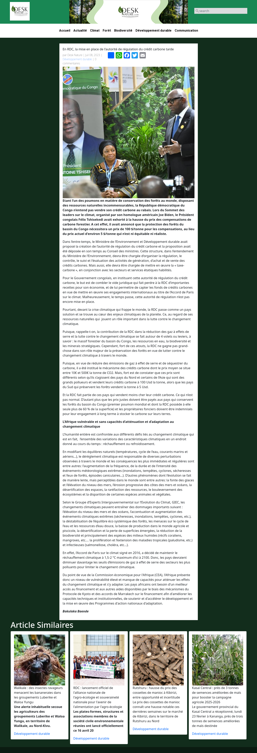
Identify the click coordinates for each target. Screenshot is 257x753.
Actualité (80, 30)
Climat (95, 30)
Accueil (64, 30)
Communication (186, 30)
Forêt (107, 30)
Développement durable (154, 30)
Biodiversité (123, 30)
